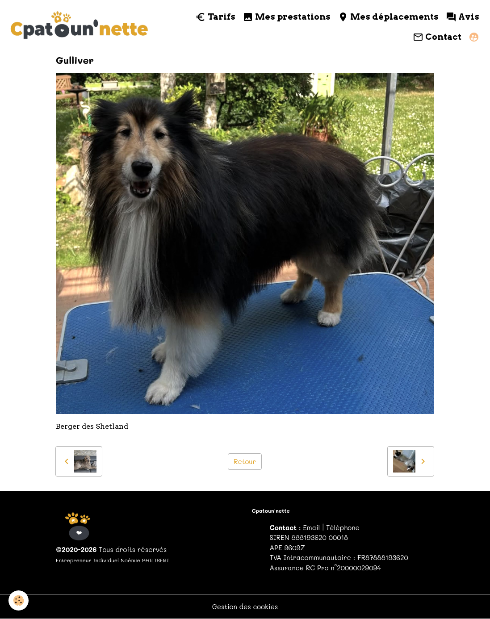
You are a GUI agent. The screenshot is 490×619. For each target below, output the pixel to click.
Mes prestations (287, 17)
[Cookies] (19, 600)
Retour (245, 461)
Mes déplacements (388, 17)
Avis (462, 17)
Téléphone (343, 527)
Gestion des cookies (245, 606)
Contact (437, 37)
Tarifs (215, 17)
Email (311, 527)
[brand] (79, 27)
